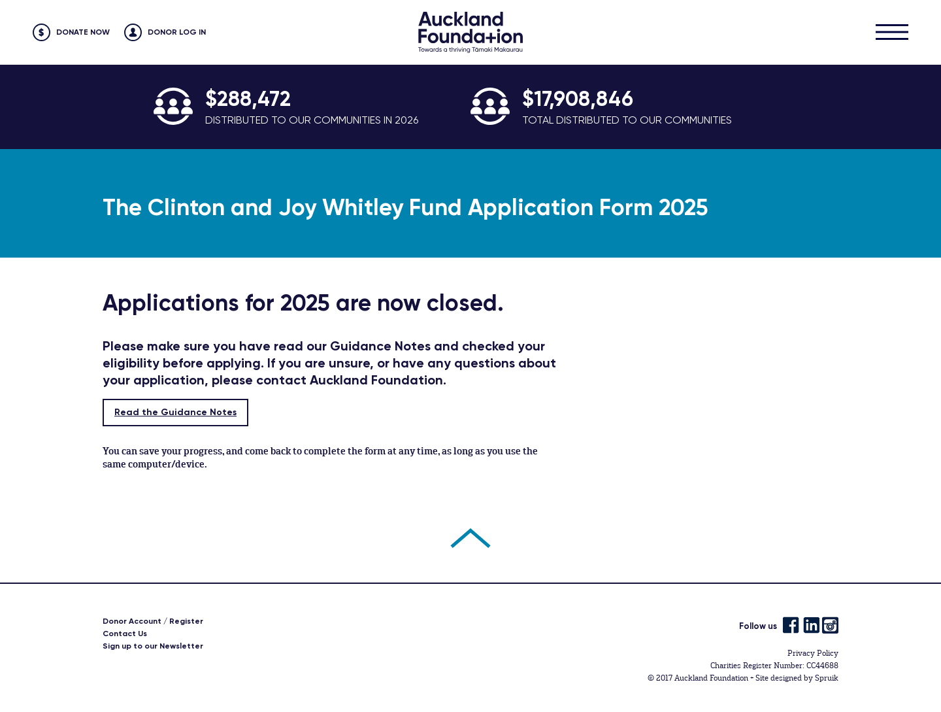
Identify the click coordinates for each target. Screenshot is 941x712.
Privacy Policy (812, 653)
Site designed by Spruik (796, 678)
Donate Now (83, 32)
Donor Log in (177, 32)
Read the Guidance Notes (175, 412)
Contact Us (125, 633)
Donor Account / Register (153, 621)
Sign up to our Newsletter (153, 646)
